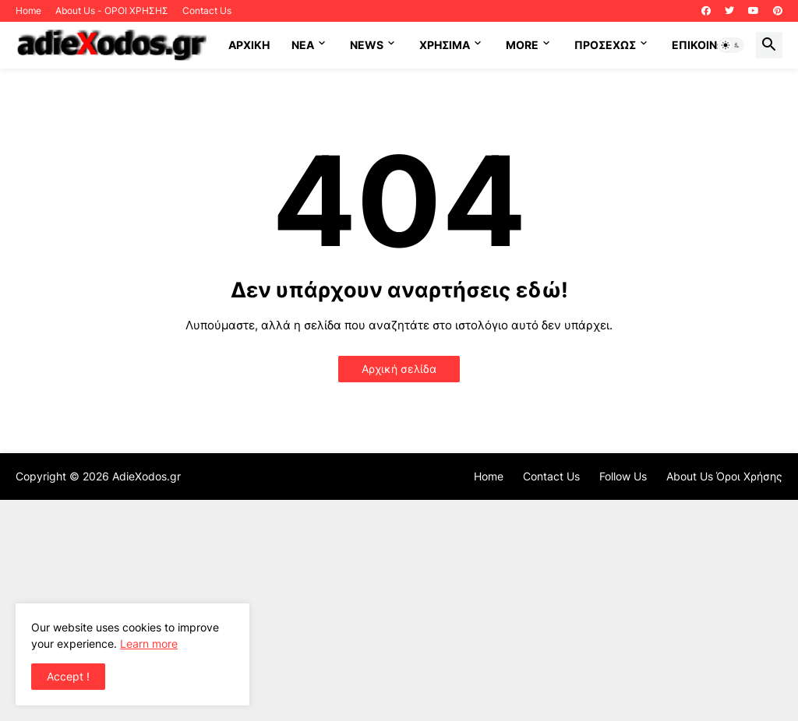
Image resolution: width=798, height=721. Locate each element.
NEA (302, 44)
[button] (731, 45)
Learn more (149, 643)
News (366, 44)
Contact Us (206, 10)
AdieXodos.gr (146, 476)
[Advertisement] (399, 609)
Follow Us (623, 476)
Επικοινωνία (708, 44)
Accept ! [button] (68, 676)
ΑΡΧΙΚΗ (249, 44)
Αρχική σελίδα (399, 368)
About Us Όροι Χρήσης (724, 476)
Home (28, 10)
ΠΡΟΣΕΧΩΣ (605, 44)
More (522, 44)
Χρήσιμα (444, 44)
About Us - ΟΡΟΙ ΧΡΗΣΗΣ (111, 10)
